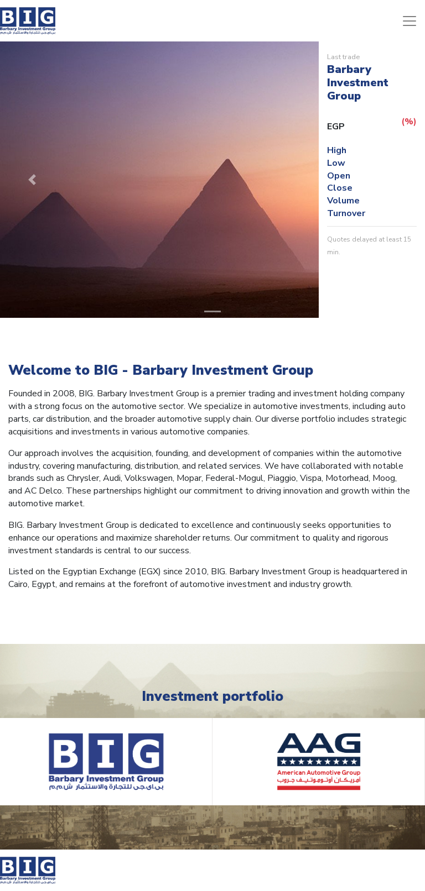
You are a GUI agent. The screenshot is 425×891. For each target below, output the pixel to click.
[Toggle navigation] (409, 21)
